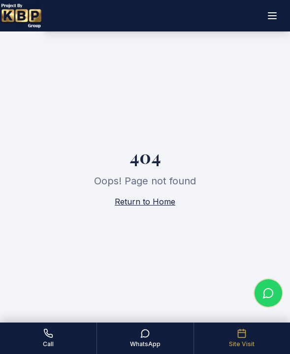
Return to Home (145, 201)
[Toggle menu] (272, 16)
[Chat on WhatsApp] (268, 293)
